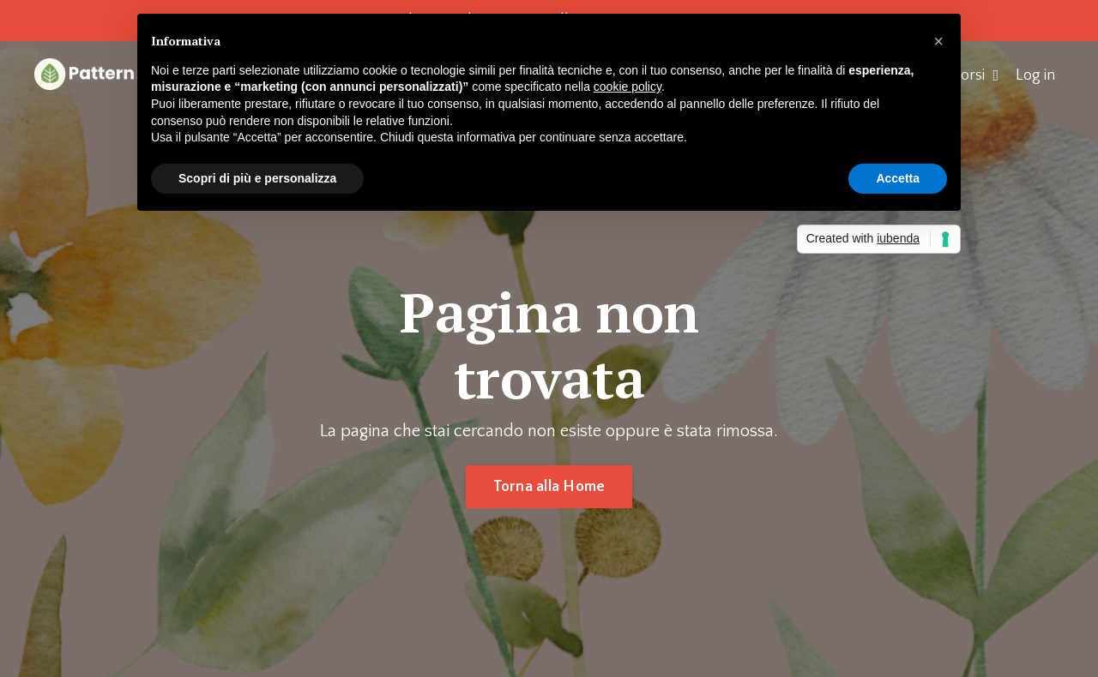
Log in (1035, 75)
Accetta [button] (898, 178)
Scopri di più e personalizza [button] (257, 178)
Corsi (974, 75)
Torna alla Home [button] (549, 486)
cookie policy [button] (627, 86)
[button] (938, 41)
